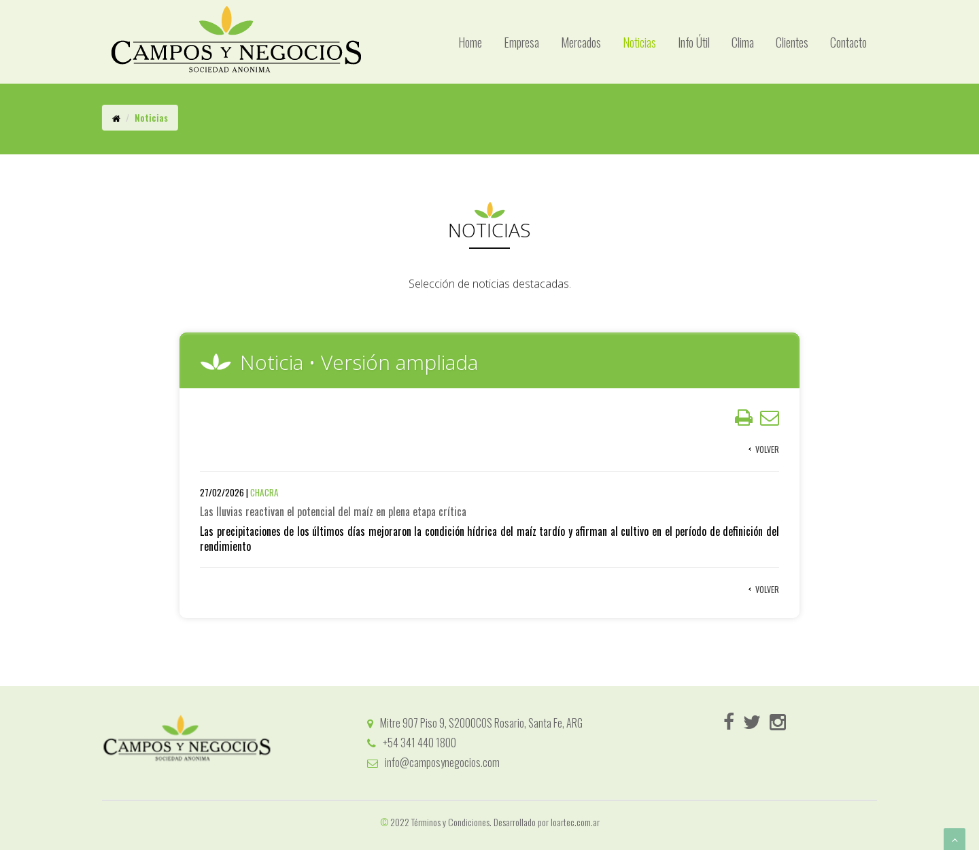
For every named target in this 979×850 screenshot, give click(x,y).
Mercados (581, 42)
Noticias (639, 42)
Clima (743, 42)
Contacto (848, 42)
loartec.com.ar (575, 822)
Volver (767, 456)
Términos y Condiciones (450, 822)
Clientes (792, 42)
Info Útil (694, 42)
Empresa (521, 42)
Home (470, 42)
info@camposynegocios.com (433, 762)
